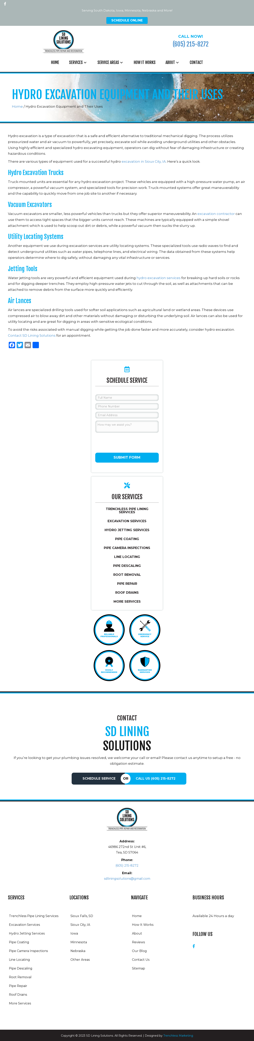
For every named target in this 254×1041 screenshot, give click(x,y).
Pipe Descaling (127, 566)
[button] (5, 3)
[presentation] (125, 442)
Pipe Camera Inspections (127, 548)
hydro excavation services (159, 278)
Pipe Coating (127, 539)
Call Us (155, 778)
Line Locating (127, 557)
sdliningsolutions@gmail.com (127, 879)
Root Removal (127, 575)
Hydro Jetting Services (127, 530)
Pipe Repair (127, 584)
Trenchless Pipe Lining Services (127, 510)
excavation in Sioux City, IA (144, 161)
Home (17, 106)
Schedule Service (99, 778)
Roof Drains (127, 592)
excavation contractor (216, 214)
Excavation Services (127, 521)
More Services (127, 601)
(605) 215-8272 (191, 44)
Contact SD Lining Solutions (32, 335)
